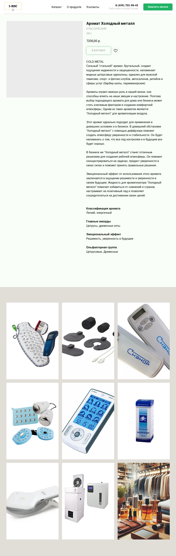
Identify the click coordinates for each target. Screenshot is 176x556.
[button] (158, 6)
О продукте (74, 7)
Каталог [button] (56, 7)
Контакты (93, 7)
